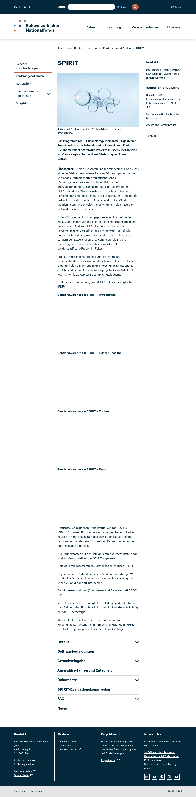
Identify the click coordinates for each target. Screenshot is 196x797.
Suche (61, 7)
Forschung (113, 28)
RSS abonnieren (152, 760)
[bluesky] (154, 777)
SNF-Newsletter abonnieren (159, 752)
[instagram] (169, 777)
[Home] (41, 31)
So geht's (22, 103)
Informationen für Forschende (27, 94)
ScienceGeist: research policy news (160, 766)
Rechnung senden (24, 764)
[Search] (135, 7)
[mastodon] (162, 777)
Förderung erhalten (144, 28)
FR (20, 7)
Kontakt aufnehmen (24, 760)
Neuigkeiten (23, 83)
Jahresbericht (64, 746)
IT (30, 7)
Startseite (63, 48)
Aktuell (91, 28)
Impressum (37, 791)
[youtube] (177, 777)
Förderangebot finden (115, 48)
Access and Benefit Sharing (161, 125)
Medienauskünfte (66, 742)
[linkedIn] (147, 777)
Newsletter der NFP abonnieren (161, 756)
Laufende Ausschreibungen (27, 66)
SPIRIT (138, 48)
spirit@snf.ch (161, 78)
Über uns (173, 28)
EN (25, 7)
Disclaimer (19, 791)
